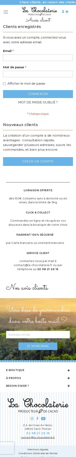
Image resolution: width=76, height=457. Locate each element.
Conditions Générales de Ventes (38, 453)
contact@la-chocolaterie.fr (33, 265)
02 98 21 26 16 (48, 269)
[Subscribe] (37, 346)
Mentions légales (38, 449)
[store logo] (39, 12)
